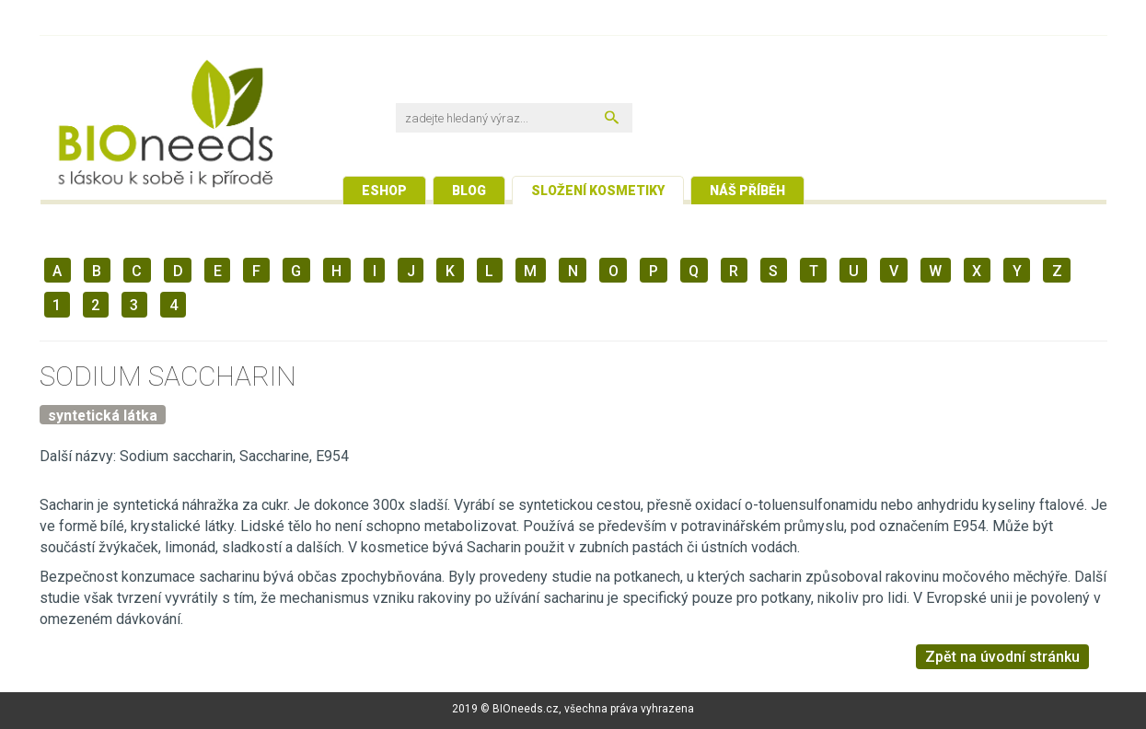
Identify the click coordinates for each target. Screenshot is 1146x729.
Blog (469, 190)
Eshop (384, 190)
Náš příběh (747, 190)
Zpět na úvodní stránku (1002, 656)
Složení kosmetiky (598, 190)
